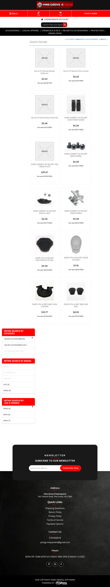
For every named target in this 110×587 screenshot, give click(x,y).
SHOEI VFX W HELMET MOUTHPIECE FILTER (44, 259)
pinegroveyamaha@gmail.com (55, 542)
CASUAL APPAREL (30, 30)
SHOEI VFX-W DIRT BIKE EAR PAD (76, 305)
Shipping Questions (55, 508)
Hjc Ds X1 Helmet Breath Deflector (44, 72)
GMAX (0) (7, 378)
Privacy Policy (55, 516)
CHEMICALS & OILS (51, 30)
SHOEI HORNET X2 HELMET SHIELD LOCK (44, 212)
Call (38, 14)
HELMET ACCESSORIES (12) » (15, 345)
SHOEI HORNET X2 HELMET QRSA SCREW (75, 155)
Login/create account (55, 19)
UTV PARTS (70, 39)
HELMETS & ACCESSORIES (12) (14, 339)
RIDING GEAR (54, 33)
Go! (64, 24)
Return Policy (55, 512)
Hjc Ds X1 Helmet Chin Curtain (76, 71)
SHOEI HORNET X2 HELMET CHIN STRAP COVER (75, 119)
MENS (103, 39)
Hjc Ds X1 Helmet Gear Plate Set (44, 118)
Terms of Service (55, 520)
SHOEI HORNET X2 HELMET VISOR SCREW (75, 212)
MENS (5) (7, 409)
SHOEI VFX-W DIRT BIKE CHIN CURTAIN (44, 305)
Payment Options (55, 524)
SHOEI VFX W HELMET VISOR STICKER (76, 259)
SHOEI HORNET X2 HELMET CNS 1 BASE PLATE (44, 165)
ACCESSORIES (12, 30)
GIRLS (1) (6, 421)
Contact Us (55, 531)
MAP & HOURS (91, 14)
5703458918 (55, 537)
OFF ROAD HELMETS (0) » (13, 351)
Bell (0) (6, 366)
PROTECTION (97, 30)
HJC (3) (6, 384)
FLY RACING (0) (9, 372)
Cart (60, 14)
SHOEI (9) (7, 391)
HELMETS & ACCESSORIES (75, 30)
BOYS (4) (6, 415)
